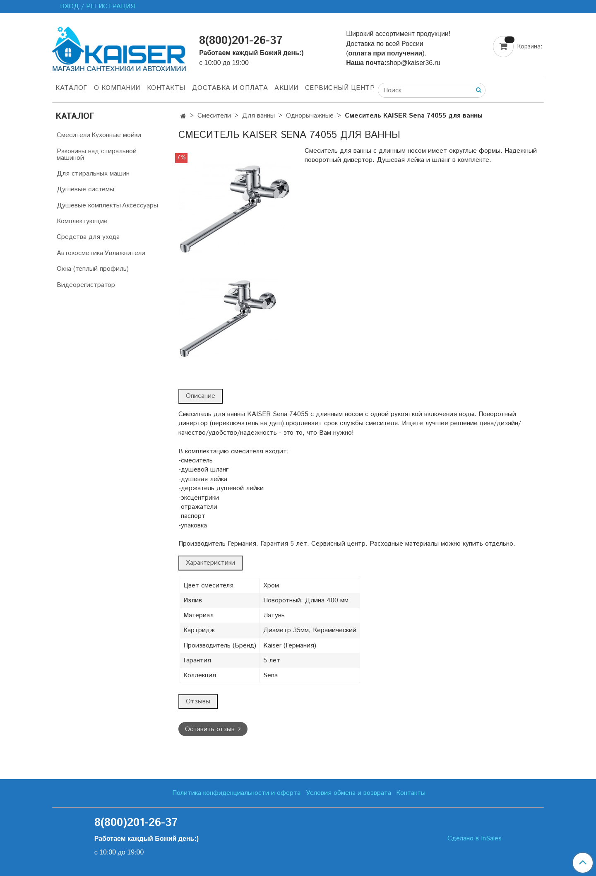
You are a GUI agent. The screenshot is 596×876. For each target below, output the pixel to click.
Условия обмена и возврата (348, 793)
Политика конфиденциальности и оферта (236, 793)
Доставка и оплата (230, 88)
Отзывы (198, 701)
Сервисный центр (340, 88)
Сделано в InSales (474, 838)
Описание (200, 396)
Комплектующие (82, 221)
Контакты (166, 88)
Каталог (71, 88)
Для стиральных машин (93, 173)
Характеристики (210, 563)
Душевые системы (85, 189)
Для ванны (258, 115)
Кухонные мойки (116, 135)
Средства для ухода (88, 237)
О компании (117, 88)
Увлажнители (124, 253)
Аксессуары (140, 205)
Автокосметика (80, 253)
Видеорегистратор (86, 285)
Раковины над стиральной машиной (97, 155)
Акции (286, 88)
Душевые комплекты (89, 205)
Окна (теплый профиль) (93, 269)
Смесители (214, 115)
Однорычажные (310, 115)
